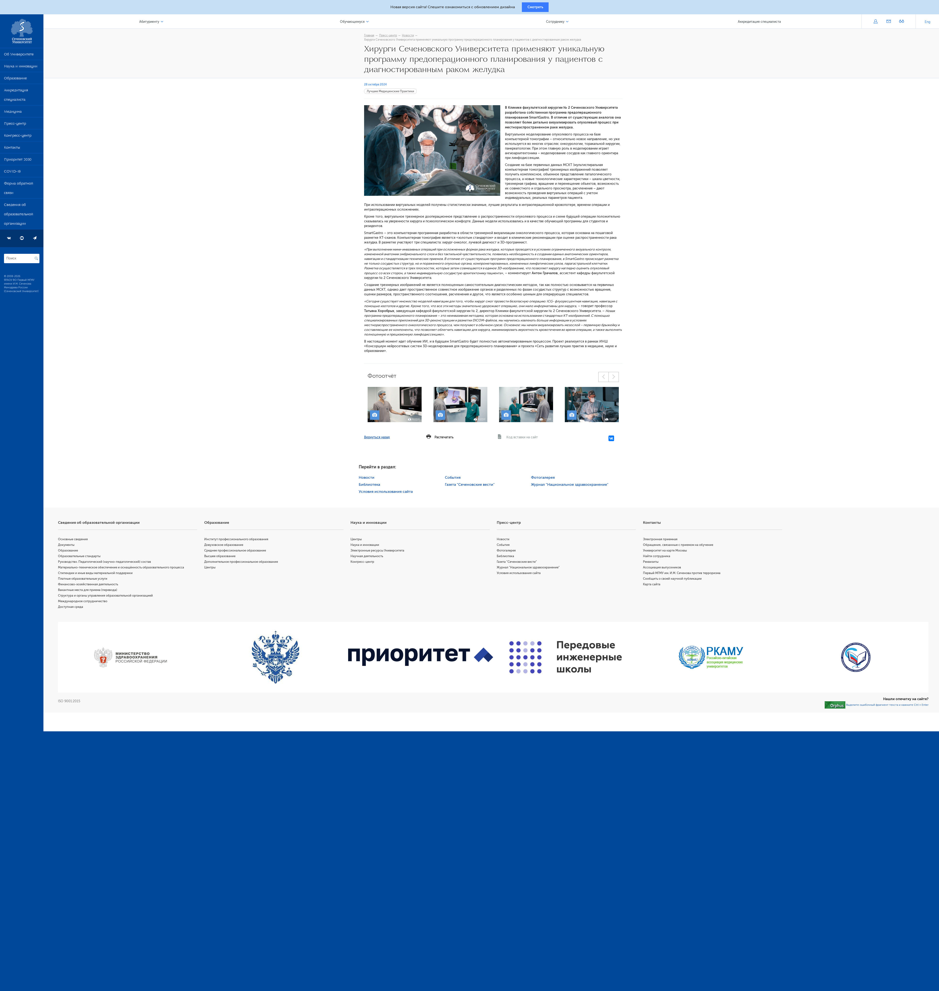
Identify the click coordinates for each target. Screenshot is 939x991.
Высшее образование (225, 557)
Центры (215, 569)
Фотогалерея (546, 479)
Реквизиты (653, 563)
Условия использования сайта (389, 493)
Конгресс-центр (17, 138)
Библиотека (373, 486)
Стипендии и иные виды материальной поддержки (102, 574)
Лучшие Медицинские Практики (393, 92)
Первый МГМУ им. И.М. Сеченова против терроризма (684, 574)
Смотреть (535, 8)
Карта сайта (653, 585)
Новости (411, 37)
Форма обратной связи (18, 190)
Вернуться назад (380, 438)
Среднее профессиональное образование (240, 552)
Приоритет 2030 (17, 161)
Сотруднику (557, 23)
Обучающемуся (356, 23)
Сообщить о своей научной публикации (674, 580)
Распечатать (447, 438)
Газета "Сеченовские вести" (473, 486)
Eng (927, 23)
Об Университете (19, 56)
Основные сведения (79, 540)
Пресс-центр (15, 126)
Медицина (13, 114)
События (456, 479)
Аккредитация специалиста (16, 97)
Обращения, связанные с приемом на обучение (680, 546)
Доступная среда (77, 608)
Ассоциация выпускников (664, 569)
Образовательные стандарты (86, 557)
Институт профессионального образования (242, 540)
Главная (372, 37)
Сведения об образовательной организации (18, 216)
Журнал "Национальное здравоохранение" (573, 486)
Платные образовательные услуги (89, 580)
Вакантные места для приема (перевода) (94, 591)
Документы (73, 546)
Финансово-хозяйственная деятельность (95, 585)
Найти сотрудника (658, 557)
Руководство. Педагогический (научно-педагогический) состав (111, 563)
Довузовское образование (229, 546)
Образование (15, 80)
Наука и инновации (20, 68)
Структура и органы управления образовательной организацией (112, 597)
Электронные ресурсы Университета (382, 552)
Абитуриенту (155, 23)
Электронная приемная (662, 540)
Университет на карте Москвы (667, 552)
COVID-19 (12, 173)
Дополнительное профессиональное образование (246, 563)
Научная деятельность (371, 557)
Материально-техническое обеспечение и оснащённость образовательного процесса (128, 569)
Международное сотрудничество (89, 602)
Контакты (12, 150)
